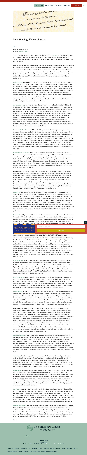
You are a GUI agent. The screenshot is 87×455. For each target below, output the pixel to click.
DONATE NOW (75, 5)
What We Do (58, 5)
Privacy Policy (49, 443)
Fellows (26, 51)
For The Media (33, 448)
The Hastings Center (43, 428)
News (40, 448)
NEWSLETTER (40, 5)
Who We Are (49, 5)
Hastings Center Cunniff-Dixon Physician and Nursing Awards (40, 451)
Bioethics (21, 51)
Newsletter (24, 448)
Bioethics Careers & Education (52, 448)
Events (17, 448)
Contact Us (10, 448)
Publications (67, 5)
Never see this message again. (50, 234)
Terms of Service (58, 443)
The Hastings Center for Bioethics (18, 5)
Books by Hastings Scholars (69, 448)
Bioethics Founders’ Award (14, 451)
